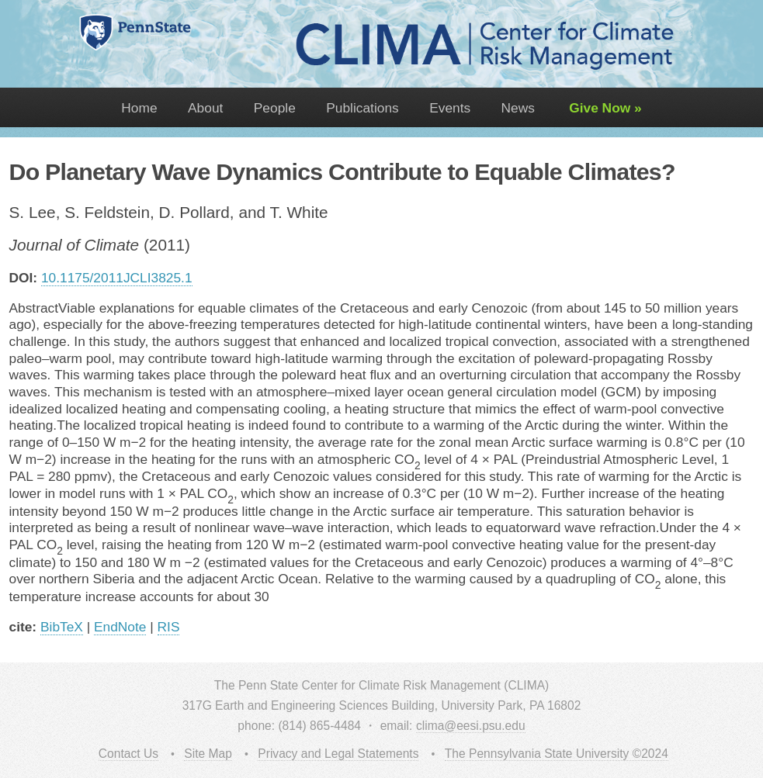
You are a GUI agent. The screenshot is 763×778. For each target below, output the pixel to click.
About (205, 108)
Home (139, 108)
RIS (169, 627)
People (275, 108)
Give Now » (603, 108)
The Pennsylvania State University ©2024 (556, 753)
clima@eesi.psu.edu (470, 725)
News (518, 108)
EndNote (120, 627)
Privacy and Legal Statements (338, 753)
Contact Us (128, 753)
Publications (362, 108)
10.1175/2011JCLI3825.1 (116, 277)
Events (449, 108)
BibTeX (61, 627)
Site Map (208, 753)
